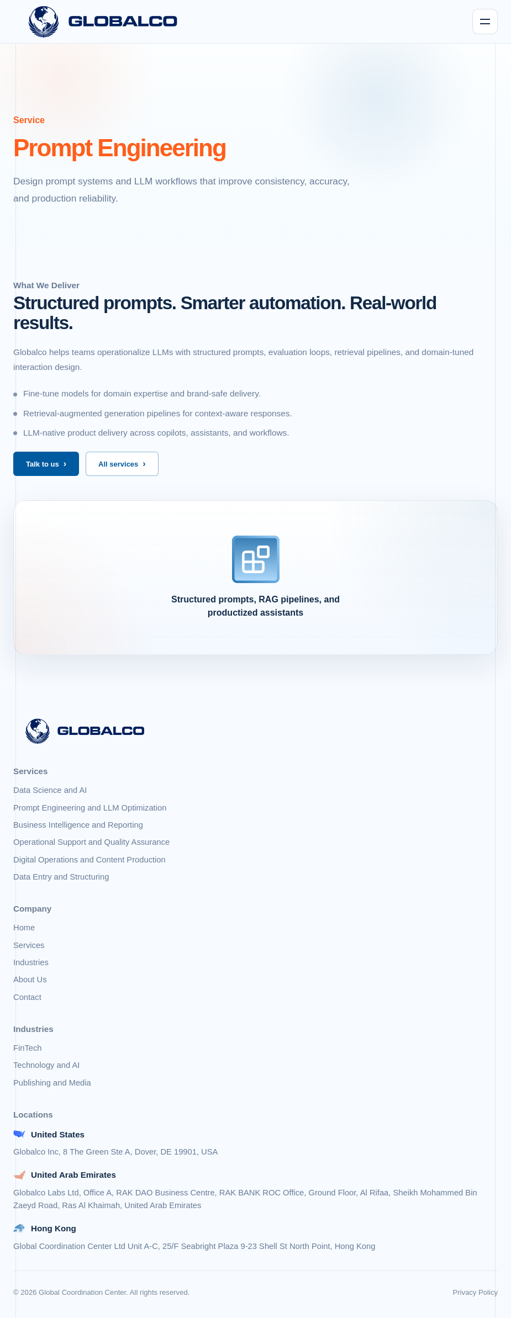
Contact (27, 997)
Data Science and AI (50, 790)
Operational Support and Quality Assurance (91, 842)
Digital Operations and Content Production (89, 859)
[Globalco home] (103, 21)
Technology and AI (46, 1065)
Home (24, 927)
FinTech (27, 1048)
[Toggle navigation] (485, 21)
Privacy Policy (475, 1292)
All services (118, 464)
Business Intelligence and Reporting (78, 825)
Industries (31, 962)
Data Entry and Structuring (61, 876)
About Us (30, 979)
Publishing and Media (52, 1082)
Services (28, 945)
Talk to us (42, 464)
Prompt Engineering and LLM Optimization (89, 807)
